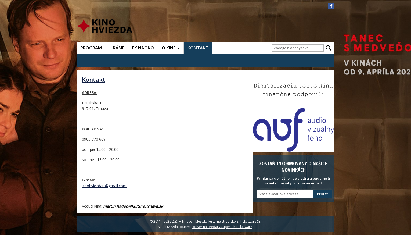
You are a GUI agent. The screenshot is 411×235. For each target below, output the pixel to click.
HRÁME (117, 48)
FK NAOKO (143, 48)
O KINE (168, 48)
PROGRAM (91, 48)
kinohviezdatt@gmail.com (104, 185)
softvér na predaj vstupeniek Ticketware (222, 227)
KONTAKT (198, 48)
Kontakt (93, 79)
